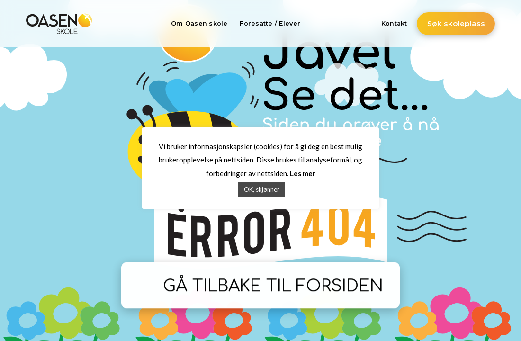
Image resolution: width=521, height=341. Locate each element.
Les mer (302, 173)
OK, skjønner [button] (261, 189)
